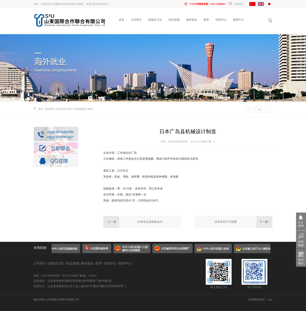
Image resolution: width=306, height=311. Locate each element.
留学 (206, 19)
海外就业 (191, 19)
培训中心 (221, 19)
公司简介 (136, 19)
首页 (121, 19)
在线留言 (236, 4)
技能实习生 (155, 19)
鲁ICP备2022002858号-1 (109, 286)
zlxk (270, 299)
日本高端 (60, 109)
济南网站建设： (258, 299)
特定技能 (174, 19)
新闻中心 (238, 19)
